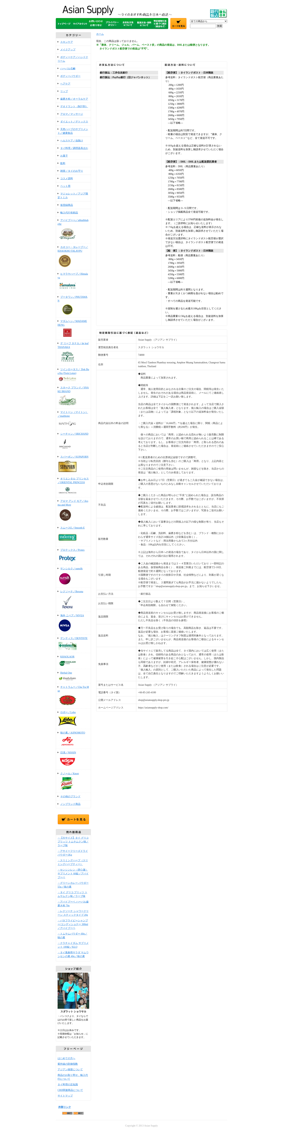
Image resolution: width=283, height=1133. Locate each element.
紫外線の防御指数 (68, 1064)
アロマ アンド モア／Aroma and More (73, 511)
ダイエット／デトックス (74, 121)
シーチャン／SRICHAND (73, 442)
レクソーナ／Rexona (73, 600)
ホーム (100, 34)
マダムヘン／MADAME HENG (73, 329)
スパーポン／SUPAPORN (73, 464)
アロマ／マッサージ (71, 114)
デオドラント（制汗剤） (74, 106)
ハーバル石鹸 (67, 68)
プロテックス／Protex (73, 556)
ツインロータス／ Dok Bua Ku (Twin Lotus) (73, 375)
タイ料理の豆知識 (68, 1084)
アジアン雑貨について (70, 1069)
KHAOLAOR (73, 661)
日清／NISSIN (73, 759)
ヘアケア (65, 83)
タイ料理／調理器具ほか (74, 148)
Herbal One (73, 676)
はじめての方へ (66, 1058)
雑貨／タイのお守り (71, 171)
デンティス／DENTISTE (73, 644)
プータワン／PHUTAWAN (73, 305)
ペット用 (65, 186)
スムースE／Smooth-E (73, 535)
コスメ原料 (66, 178)
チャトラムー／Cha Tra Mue (73, 696)
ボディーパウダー (70, 76)
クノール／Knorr (73, 781)
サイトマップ (65, 1095)
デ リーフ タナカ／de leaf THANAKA (73, 353)
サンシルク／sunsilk (73, 576)
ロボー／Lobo (73, 719)
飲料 (62, 163)
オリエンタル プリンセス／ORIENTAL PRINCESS (73, 486)
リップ (64, 91)
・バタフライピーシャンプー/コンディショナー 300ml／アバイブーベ (73, 924)
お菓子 (64, 155)
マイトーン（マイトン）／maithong (73, 419)
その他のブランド (70, 796)
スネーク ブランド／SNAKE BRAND (73, 396)
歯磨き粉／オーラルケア (74, 99)
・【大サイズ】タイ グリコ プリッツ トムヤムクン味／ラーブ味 (73, 841)
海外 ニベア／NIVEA (73, 623)
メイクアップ (67, 49)
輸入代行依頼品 (69, 212)
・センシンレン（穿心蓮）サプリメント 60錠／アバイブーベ (73, 873)
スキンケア (66, 42)
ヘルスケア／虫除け (71, 140)
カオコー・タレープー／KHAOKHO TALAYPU (73, 257)
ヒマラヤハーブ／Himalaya (73, 282)
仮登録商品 (66, 205)
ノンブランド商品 (70, 804)
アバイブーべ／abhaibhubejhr (73, 230)
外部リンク (64, 1107)
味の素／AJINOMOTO (73, 739)
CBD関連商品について (70, 1090)
